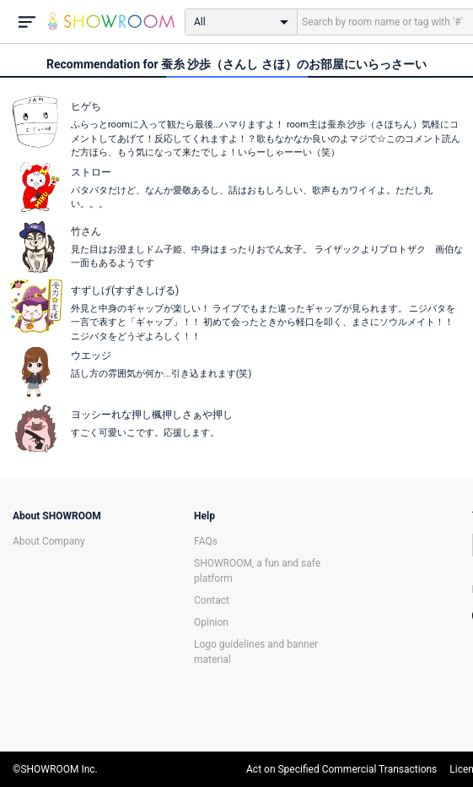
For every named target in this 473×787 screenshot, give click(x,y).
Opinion (211, 622)
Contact (211, 600)
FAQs (206, 541)
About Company (49, 541)
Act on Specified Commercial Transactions (341, 769)
